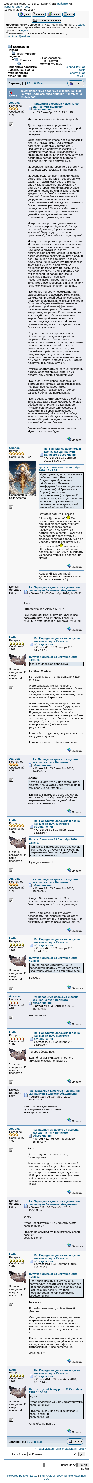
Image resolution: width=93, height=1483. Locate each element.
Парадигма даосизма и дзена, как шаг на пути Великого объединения (22, 71)
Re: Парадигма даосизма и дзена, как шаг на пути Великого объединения (62, 451)
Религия (25, 60)
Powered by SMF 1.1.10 (22, 1475)
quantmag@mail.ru (18, 36)
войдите (62, 3)
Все (40, 83)
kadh (12, 637)
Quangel (14, 447)
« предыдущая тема (48, 1448)
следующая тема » (77, 74)
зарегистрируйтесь (16, 6)
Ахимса (14, 102)
